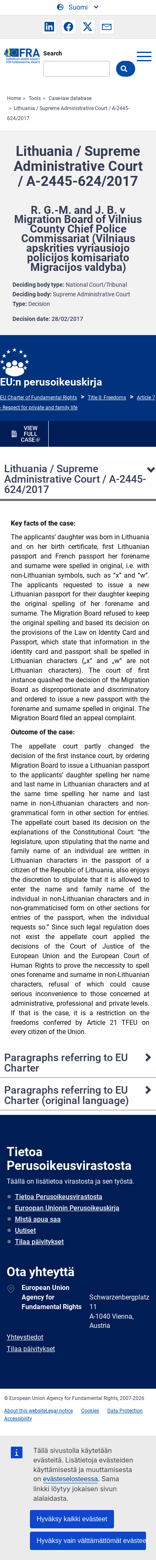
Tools (35, 98)
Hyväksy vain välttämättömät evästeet (91, 1540)
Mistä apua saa (38, 1219)
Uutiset (25, 1230)
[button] (49, 26)
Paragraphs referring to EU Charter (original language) (66, 1095)
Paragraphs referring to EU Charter (66, 1063)
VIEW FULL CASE (29, 434)
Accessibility (18, 1419)
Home (14, 98)
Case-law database (70, 98)
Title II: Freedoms (107, 398)
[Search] (76, 69)
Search (52, 53)
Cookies (90, 1411)
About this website (25, 1411)
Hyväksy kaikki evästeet (72, 1518)
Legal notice (59, 1411)
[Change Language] (78, 7)
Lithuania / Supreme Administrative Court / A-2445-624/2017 (75, 479)
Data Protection (125, 1411)
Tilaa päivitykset (39, 1242)
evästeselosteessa (70, 1478)
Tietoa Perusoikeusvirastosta (58, 1197)
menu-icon (144, 56)
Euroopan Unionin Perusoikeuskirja (67, 1208)
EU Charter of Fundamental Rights (38, 398)
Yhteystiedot (25, 1337)
